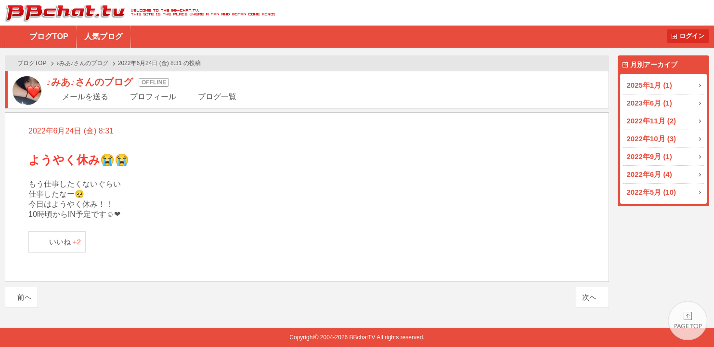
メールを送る (85, 97)
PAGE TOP (687, 320)
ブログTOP (48, 36)
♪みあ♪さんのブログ (82, 63)
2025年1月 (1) (649, 85)
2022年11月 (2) (651, 121)
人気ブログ (103, 36)
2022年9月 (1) (649, 156)
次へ (589, 297)
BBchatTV (137, 13)
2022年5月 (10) (651, 192)
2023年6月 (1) (649, 103)
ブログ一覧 (217, 97)
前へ (24, 297)
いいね (65, 242)
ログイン (691, 36)
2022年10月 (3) (651, 138)
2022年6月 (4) (649, 174)
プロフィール (153, 97)
